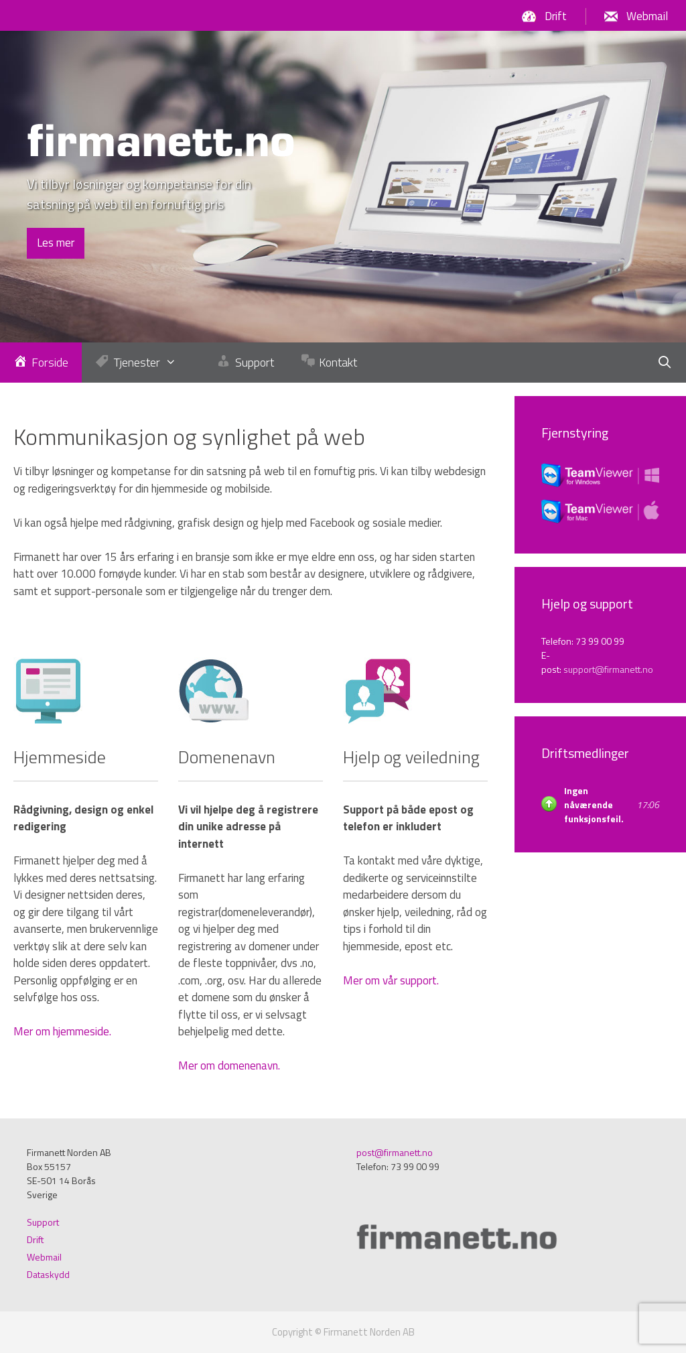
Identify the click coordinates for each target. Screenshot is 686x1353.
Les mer (55, 242)
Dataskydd (48, 1274)
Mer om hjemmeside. (62, 1031)
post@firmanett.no (394, 1152)
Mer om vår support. (391, 980)
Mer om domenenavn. (229, 1065)
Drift (556, 16)
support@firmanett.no (608, 669)
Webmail (647, 16)
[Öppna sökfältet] (665, 362)
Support (43, 1222)
